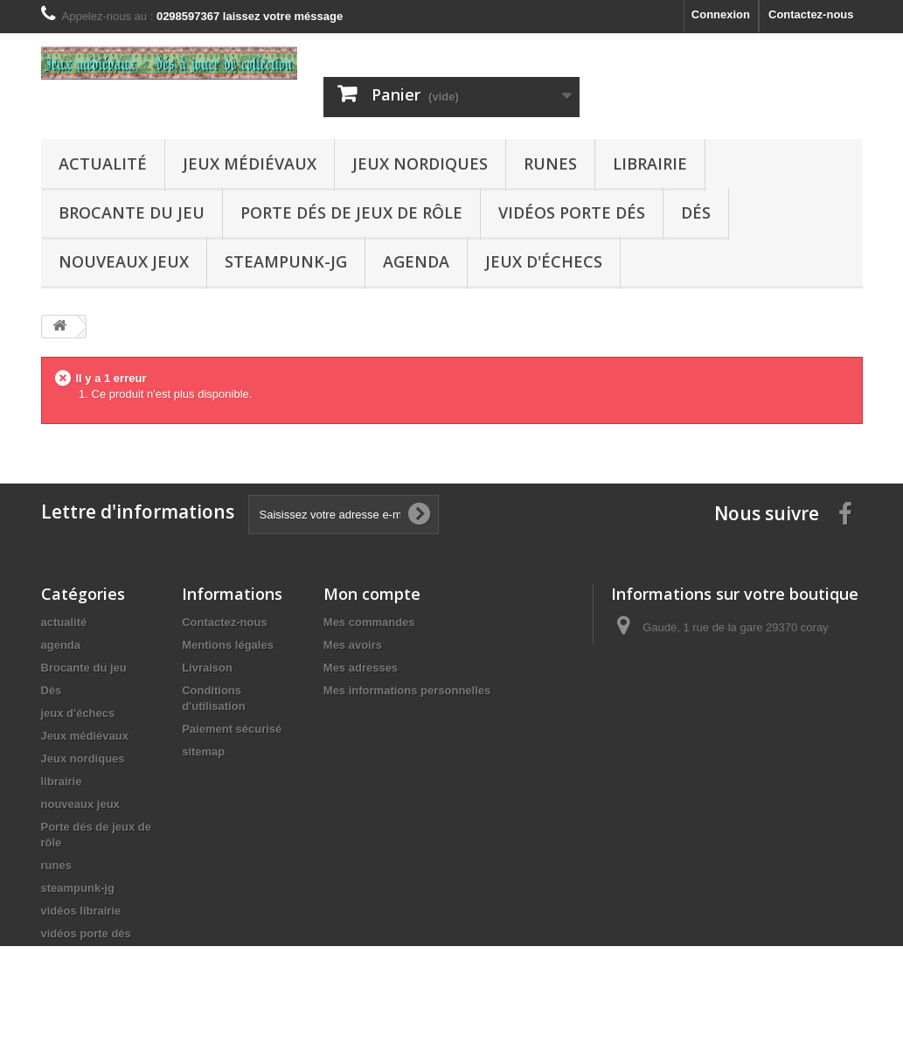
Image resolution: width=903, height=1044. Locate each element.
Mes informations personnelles (406, 690)
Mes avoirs (352, 644)
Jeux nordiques (420, 163)
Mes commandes (369, 622)
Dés (696, 212)
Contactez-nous (811, 14)
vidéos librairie (81, 910)
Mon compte (371, 593)
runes (550, 163)
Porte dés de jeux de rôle (351, 212)
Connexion (720, 14)
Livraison (207, 667)
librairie (650, 163)
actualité (103, 163)
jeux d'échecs (543, 261)
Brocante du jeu (132, 212)
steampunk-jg (286, 261)
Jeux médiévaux (249, 163)
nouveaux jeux (124, 261)
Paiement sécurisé (231, 728)
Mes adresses (360, 667)
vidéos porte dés (571, 212)
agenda (416, 261)
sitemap (203, 751)
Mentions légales (228, 644)
